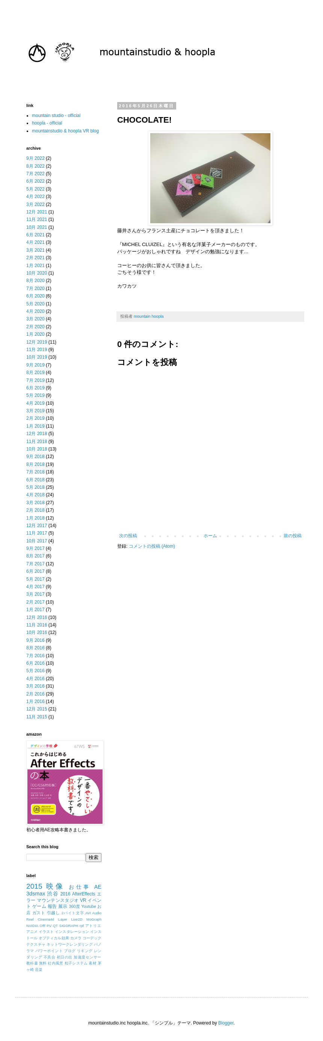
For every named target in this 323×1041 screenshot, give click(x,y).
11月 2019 (36, 349)
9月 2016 (35, 640)
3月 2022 (35, 204)
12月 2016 (36, 617)
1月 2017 (35, 609)
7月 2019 (35, 380)
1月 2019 (35, 426)
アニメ (32, 932)
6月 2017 (35, 571)
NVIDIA (32, 926)
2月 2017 (35, 602)
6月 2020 (35, 296)
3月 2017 (35, 594)
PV (49, 926)
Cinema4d (46, 919)
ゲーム (39, 906)
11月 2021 (36, 219)
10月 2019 (36, 357)
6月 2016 (35, 663)
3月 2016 (35, 686)
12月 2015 (36, 709)
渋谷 (52, 894)
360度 (74, 906)
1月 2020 (35, 334)
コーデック (92, 938)
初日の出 (64, 957)
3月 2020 (35, 318)
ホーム (210, 535)
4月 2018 (35, 494)
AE (97, 887)
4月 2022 (35, 196)
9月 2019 (35, 365)
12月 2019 (36, 342)
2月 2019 (35, 418)
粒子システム (76, 963)
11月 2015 (36, 717)
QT (55, 926)
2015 (34, 886)
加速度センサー (87, 957)
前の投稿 (293, 535)
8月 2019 (35, 372)
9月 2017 (35, 548)
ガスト (38, 912)
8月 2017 (35, 556)
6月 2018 (35, 479)
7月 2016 (35, 655)
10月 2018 (36, 449)
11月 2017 (36, 533)
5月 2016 (35, 670)
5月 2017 (35, 579)
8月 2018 (35, 464)
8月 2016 (35, 647)
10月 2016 (36, 632)
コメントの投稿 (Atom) (152, 546)
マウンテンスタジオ (57, 900)
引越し (53, 912)
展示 (63, 906)
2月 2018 (35, 510)
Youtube (88, 906)
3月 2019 (35, 410)
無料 (43, 963)
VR (83, 900)
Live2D (76, 919)
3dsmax (35, 894)
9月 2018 (35, 456)
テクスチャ (35, 944)
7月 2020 (35, 288)
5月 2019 (35, 395)
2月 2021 (35, 257)
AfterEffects (83, 894)
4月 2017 (35, 586)
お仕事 (80, 887)
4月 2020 (35, 311)
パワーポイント (49, 951)
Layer (62, 919)
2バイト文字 (73, 913)
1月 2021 (35, 265)
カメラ (76, 938)
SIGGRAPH (68, 926)
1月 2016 (35, 701)
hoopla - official (47, 123)
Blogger (226, 1023)
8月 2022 (35, 166)
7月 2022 (35, 173)
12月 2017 (36, 525)
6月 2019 (35, 388)
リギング (85, 951)
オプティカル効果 (54, 938)
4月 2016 (35, 678)
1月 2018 (35, 518)
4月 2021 (35, 242)
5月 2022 (35, 189)
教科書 (32, 963)
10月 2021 (36, 227)
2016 (65, 894)
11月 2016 (36, 625)
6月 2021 (35, 234)
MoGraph (93, 919)
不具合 (50, 957)
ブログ (69, 951)
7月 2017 (35, 563)
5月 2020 (35, 303)
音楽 (38, 969)
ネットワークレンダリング (70, 944)
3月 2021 (35, 250)
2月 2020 (35, 326)
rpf (82, 926)
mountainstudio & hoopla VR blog (65, 131)
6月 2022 (35, 181)
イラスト (46, 932)
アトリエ (93, 926)
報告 (52, 906)
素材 (93, 963)
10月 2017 (36, 541)
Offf (42, 926)
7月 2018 (35, 472)
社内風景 (55, 963)
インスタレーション (72, 932)
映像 (55, 886)
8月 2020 (35, 280)
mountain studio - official (56, 115)
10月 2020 (36, 273)
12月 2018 (36, 433)
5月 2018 (35, 487)
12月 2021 (36, 212)
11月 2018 (36, 441)
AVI (88, 913)
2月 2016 (35, 694)
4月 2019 (35, 403)
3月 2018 (35, 502)
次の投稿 (128, 535)
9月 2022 (35, 158)
